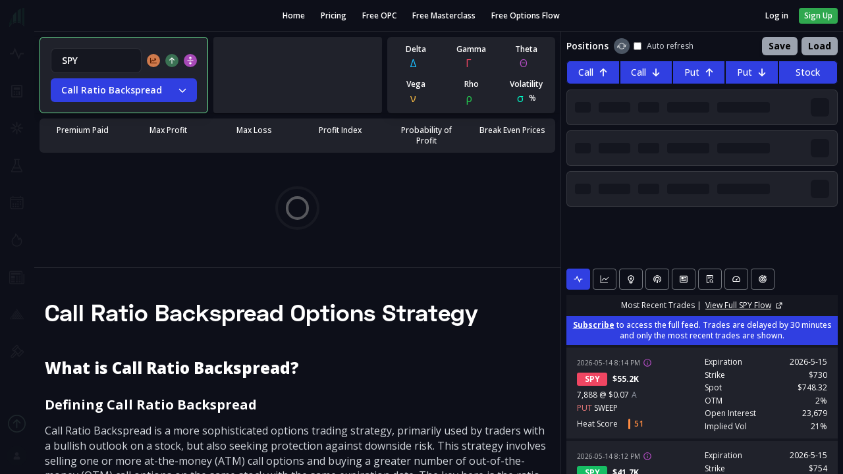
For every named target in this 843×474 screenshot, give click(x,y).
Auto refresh (663, 46)
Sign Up (818, 15)
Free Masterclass (444, 16)
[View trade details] (647, 362)
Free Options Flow (525, 16)
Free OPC (379, 16)
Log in (776, 16)
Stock (808, 72)
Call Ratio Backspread (123, 90)
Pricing (333, 16)
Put (699, 72)
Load (819, 46)
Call (593, 72)
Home (294, 16)
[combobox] (96, 60)
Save (780, 46)
